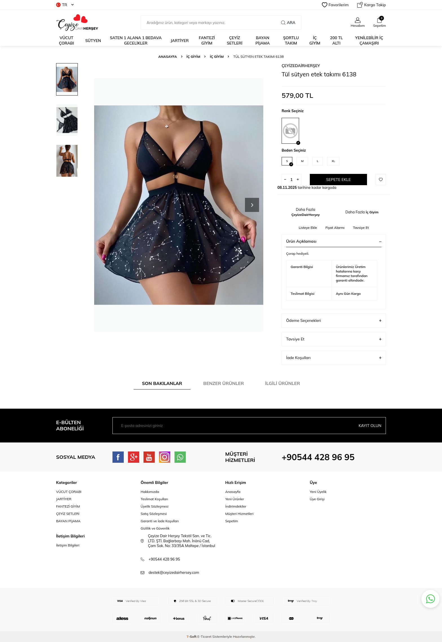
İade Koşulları (333, 357)
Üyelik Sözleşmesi (154, 506)
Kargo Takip (371, 5)
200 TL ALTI (336, 40)
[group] (178, 204)
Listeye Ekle (308, 227)
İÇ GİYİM (315, 40)
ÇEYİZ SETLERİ (234, 40)
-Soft (192, 636)
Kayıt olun (370, 425)
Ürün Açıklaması (333, 241)
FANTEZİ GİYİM (68, 506)
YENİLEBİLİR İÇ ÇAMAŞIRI (369, 40)
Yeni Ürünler (234, 499)
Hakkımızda (150, 492)
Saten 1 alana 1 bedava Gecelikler (136, 40)
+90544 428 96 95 (318, 457)
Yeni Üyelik (318, 492)
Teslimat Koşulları (154, 499)
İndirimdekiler (235, 506)
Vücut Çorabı (66, 40)
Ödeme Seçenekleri (333, 320)
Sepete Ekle (338, 179)
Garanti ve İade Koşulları (160, 521)
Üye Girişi (317, 499)
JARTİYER (180, 40)
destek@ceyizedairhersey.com (174, 572)
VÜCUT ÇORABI (68, 492)
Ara (288, 22)
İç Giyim (193, 56)
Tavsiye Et (361, 227)
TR (65, 4)
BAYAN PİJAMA (262, 40)
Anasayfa (167, 56)
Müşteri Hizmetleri (239, 514)
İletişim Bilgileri (67, 545)
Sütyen (93, 40)
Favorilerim (335, 5)
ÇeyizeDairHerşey (301, 65)
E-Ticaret (204, 636)
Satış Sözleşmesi (154, 514)
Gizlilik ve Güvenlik (155, 528)
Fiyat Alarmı (335, 227)
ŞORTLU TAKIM (291, 40)
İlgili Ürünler (282, 383)
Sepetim (231, 521)
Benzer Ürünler (223, 383)
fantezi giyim (207, 40)
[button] (252, 205)
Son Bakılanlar (162, 383)
